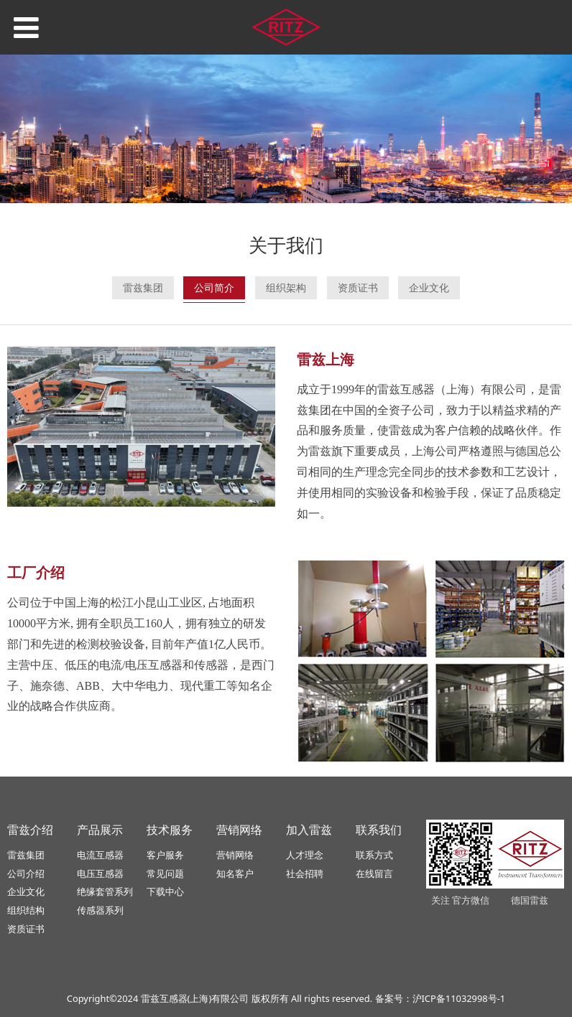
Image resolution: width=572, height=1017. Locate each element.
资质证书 (358, 287)
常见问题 (165, 873)
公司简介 (214, 287)
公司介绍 (26, 873)
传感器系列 (100, 910)
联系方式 (374, 854)
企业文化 (429, 287)
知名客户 (235, 873)
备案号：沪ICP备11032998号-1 (440, 998)
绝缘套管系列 (105, 891)
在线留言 (374, 873)
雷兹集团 (143, 287)
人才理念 (304, 854)
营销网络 (235, 854)
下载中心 (165, 891)
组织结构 (26, 910)
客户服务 (165, 854)
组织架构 (286, 287)
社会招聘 (304, 873)
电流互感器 (100, 854)
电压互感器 (100, 873)
